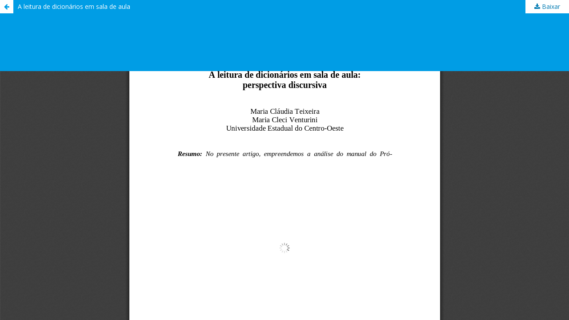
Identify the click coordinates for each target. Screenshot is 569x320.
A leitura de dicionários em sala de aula (74, 6)
